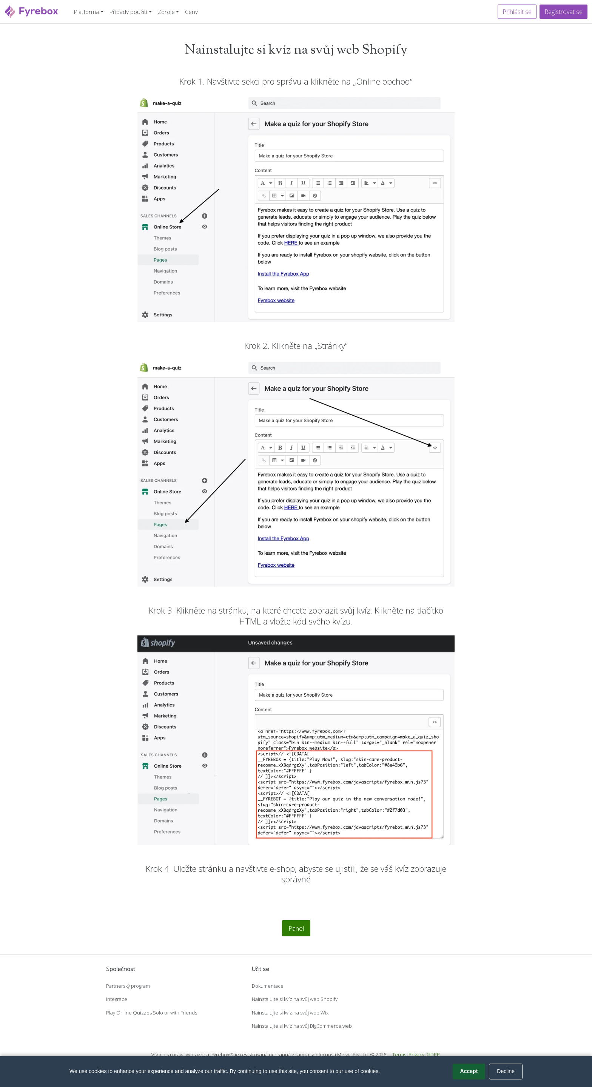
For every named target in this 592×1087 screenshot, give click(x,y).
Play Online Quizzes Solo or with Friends (151, 1012)
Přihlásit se (517, 12)
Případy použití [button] (128, 11)
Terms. (399, 1054)
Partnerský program (128, 985)
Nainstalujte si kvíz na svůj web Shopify (295, 999)
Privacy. (417, 1054)
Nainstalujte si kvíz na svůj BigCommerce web (302, 1025)
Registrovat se (563, 12)
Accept (469, 1071)
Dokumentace (268, 985)
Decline (506, 1071)
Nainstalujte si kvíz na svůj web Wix (290, 1012)
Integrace (116, 999)
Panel (296, 928)
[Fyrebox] (32, 11)
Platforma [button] (86, 11)
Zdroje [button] (166, 11)
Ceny (191, 11)
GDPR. (434, 1054)
